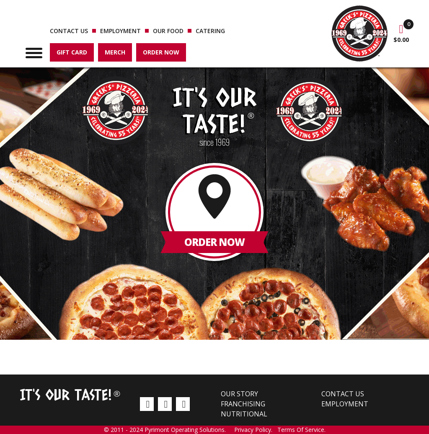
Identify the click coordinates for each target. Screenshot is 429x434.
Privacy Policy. (255, 430)
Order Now (161, 52)
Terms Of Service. (301, 430)
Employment (120, 31)
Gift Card (72, 52)
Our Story (239, 393)
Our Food (168, 31)
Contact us (69, 31)
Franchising (243, 403)
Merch (115, 52)
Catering (210, 31)
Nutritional (244, 413)
